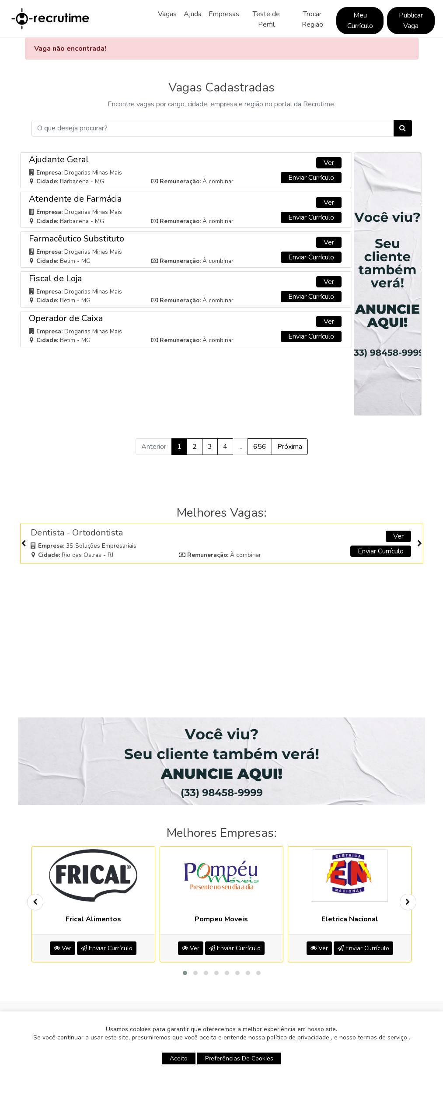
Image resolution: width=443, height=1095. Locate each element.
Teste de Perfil (266, 19)
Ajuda (193, 14)
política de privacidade (299, 1037)
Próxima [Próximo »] (289, 446)
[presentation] (23, 543)
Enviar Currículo (311, 177)
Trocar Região (312, 19)
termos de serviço (383, 1037)
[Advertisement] (222, 631)
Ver (329, 163)
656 (259, 446)
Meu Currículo (360, 20)
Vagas (167, 14)
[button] (185, 973)
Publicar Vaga (411, 20)
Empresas (224, 14)
